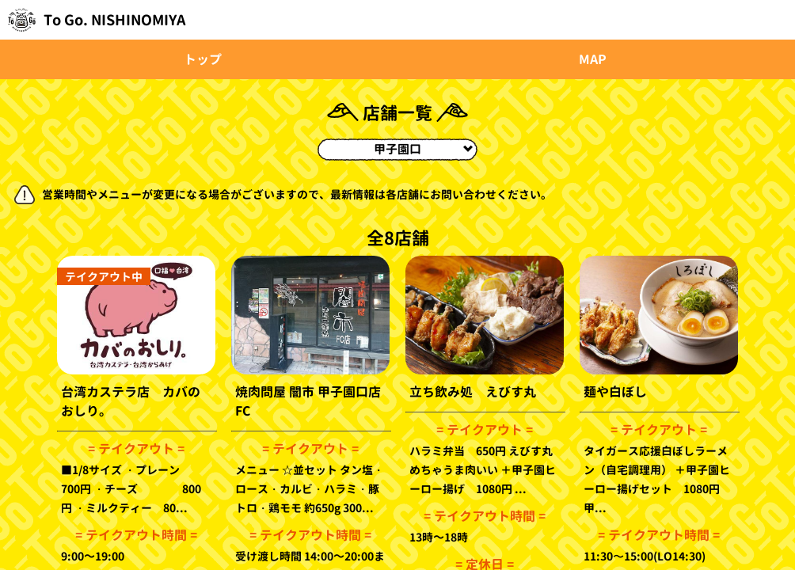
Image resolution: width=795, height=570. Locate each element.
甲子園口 (423, 149)
